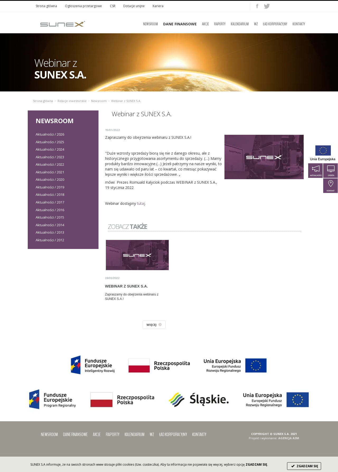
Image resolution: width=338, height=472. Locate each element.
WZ (256, 24)
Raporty (220, 24)
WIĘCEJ (154, 325)
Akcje (205, 24)
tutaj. (141, 203)
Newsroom (150, 24)
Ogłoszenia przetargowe (83, 6)
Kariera (158, 6)
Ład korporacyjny (275, 24)
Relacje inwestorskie (72, 101)
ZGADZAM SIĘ (304, 466)
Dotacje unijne (134, 6)
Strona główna (46, 6)
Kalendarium (240, 24)
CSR (112, 6)
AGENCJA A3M (288, 438)
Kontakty (299, 24)
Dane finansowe (75, 434)
